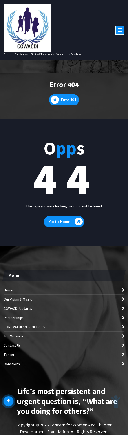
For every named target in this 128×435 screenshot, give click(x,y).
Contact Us (12, 345)
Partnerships (14, 317)
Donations (12, 363)
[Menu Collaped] (119, 30)
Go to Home (66, 221)
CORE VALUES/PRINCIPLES (24, 327)
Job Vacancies (14, 336)
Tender (9, 354)
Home (8, 290)
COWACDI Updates (18, 308)
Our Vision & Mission (19, 299)
